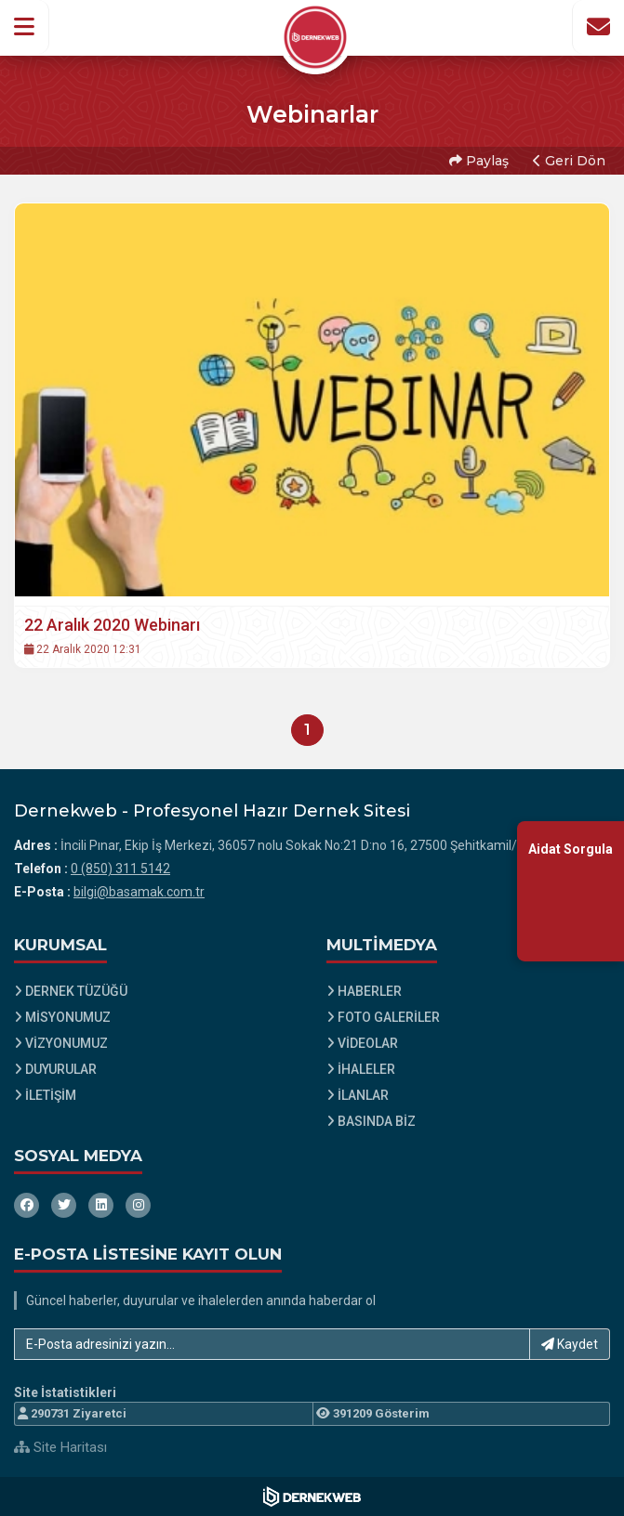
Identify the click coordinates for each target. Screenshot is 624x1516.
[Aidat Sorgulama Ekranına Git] (570, 891)
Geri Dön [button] (569, 160)
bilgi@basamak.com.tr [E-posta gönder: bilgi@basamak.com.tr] (139, 891)
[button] (24, 27)
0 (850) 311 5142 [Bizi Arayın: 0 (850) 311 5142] (120, 868)
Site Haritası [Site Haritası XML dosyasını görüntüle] (60, 1447)
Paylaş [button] (479, 160)
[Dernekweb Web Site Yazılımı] (312, 1496)
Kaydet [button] (569, 1344)
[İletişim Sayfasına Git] (598, 27)
